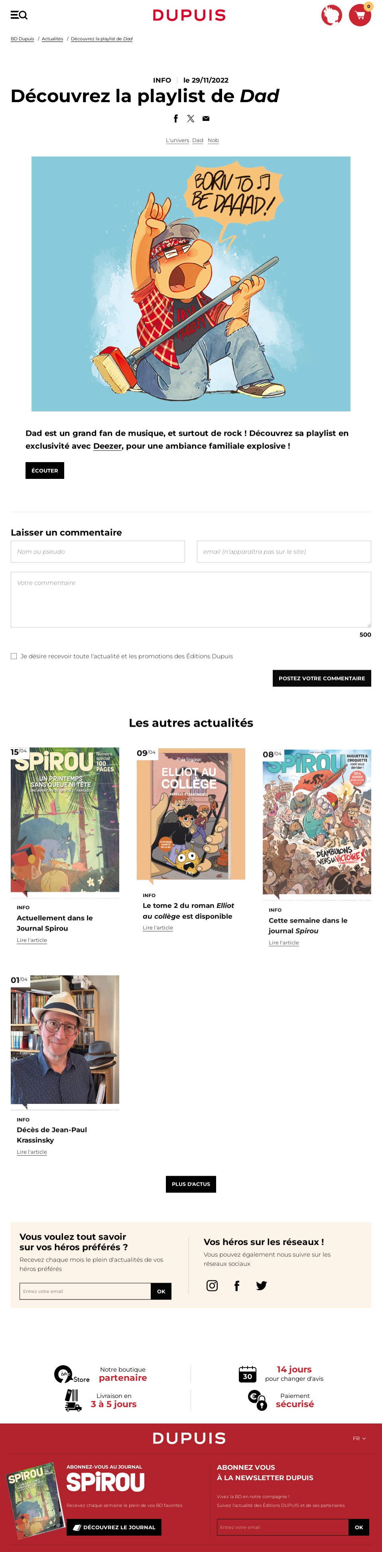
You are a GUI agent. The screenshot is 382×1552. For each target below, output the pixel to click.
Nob (213, 140)
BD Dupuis (22, 39)
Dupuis (191, 15)
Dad (197, 140)
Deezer (168, 454)
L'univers (177, 140)
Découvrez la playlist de (101, 39)
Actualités (52, 39)
